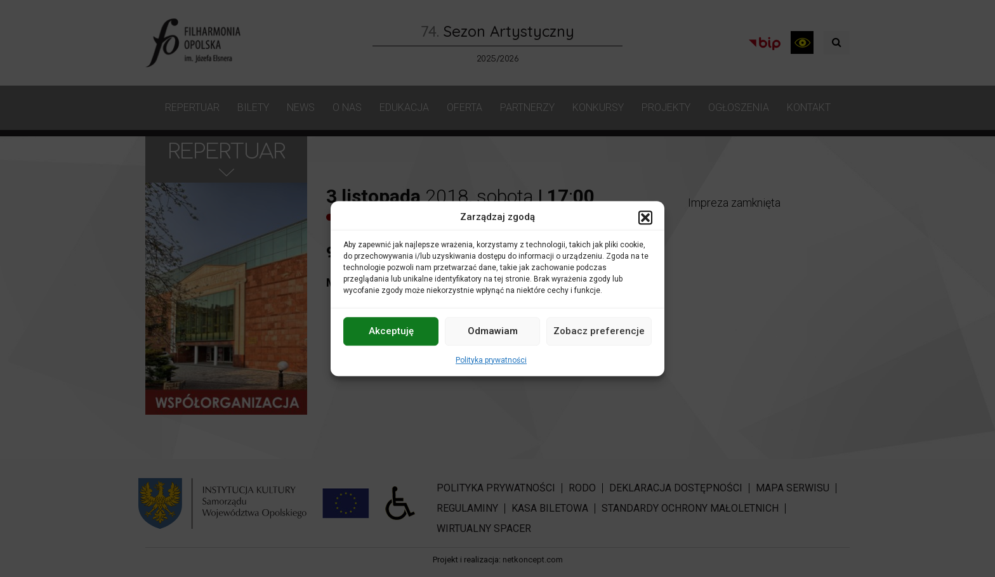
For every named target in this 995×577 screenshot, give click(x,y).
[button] (645, 217)
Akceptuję (391, 331)
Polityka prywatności (491, 360)
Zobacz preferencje (599, 331)
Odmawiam (493, 331)
